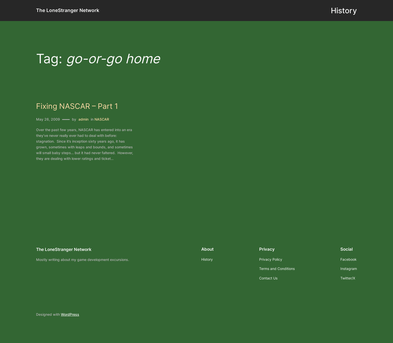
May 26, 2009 (48, 119)
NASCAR (101, 119)
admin (83, 119)
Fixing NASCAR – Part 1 (77, 106)
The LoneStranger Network (67, 10)
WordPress (70, 314)
